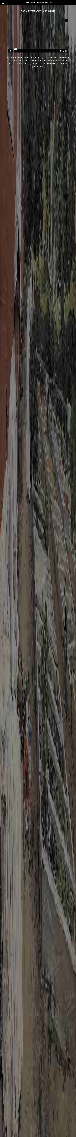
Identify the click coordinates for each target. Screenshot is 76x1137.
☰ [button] (3, 2)
